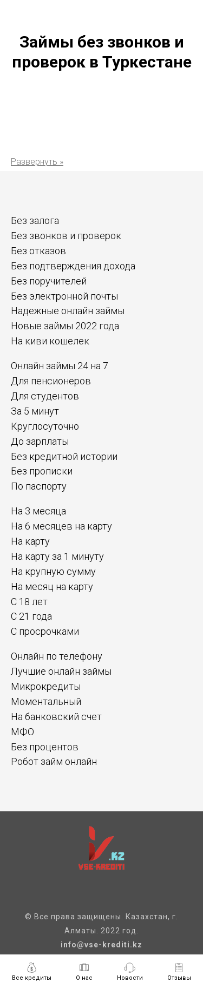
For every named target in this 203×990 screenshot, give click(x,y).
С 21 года (31, 616)
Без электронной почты (64, 296)
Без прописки (42, 471)
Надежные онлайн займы (68, 310)
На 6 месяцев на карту (61, 526)
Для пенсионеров (51, 380)
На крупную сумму (53, 571)
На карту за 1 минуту (57, 556)
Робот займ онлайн (54, 761)
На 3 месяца (38, 511)
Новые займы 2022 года (65, 325)
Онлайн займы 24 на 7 (59, 365)
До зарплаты (40, 441)
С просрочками (45, 631)
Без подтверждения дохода (73, 266)
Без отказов (38, 250)
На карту (30, 541)
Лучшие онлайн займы (61, 671)
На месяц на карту (52, 586)
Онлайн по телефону (56, 656)
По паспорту (39, 486)
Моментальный (46, 701)
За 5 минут (35, 411)
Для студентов (45, 396)
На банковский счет (56, 716)
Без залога (35, 220)
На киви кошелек (50, 341)
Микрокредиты (46, 686)
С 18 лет (29, 601)
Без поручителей (49, 281)
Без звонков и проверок (66, 235)
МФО (22, 731)
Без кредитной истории (64, 456)
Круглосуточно (45, 426)
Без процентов (44, 746)
